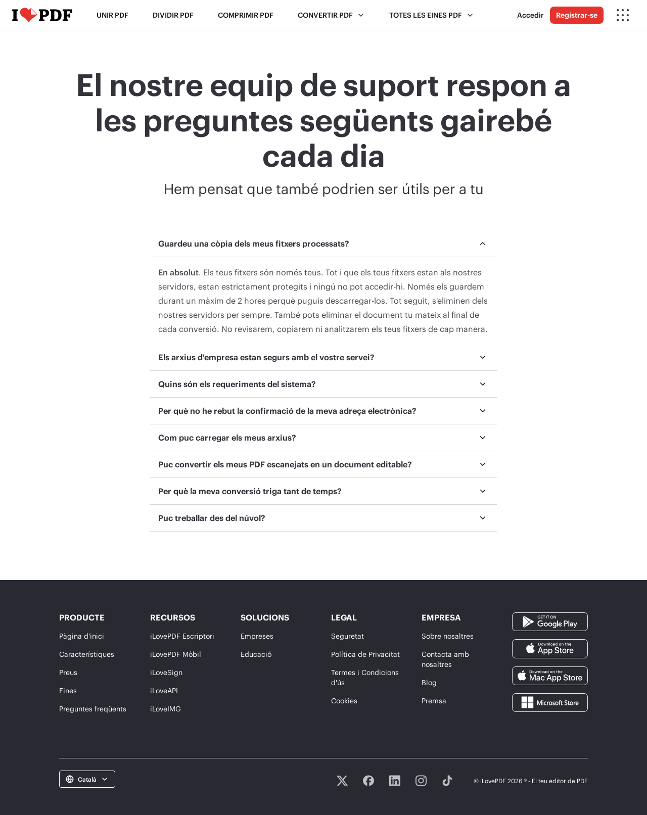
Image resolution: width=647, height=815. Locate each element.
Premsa (434, 700)
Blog (429, 682)
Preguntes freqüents (92, 708)
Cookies (344, 700)
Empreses (257, 636)
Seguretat (347, 636)
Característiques (86, 654)
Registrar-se (576, 15)
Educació (256, 654)
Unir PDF (112, 15)
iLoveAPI (164, 690)
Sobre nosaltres (448, 636)
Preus (68, 672)
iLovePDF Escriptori (182, 636)
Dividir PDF (173, 15)
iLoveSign (166, 672)
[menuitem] (323, 287)
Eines (68, 690)
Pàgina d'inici (81, 636)
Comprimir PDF (245, 15)
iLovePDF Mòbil (175, 654)
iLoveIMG (165, 708)
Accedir (530, 15)
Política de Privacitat (365, 654)
